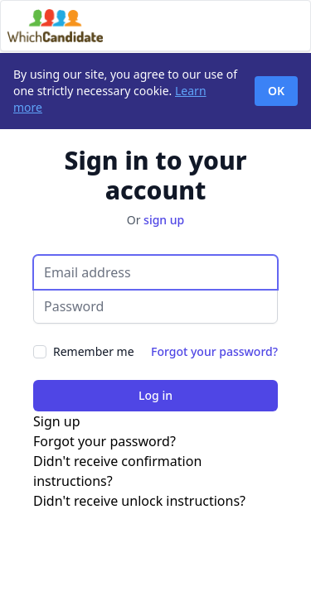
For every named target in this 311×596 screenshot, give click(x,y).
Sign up (56, 421)
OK (276, 91)
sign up (163, 220)
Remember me (93, 351)
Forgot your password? (214, 351)
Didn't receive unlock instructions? (139, 501)
